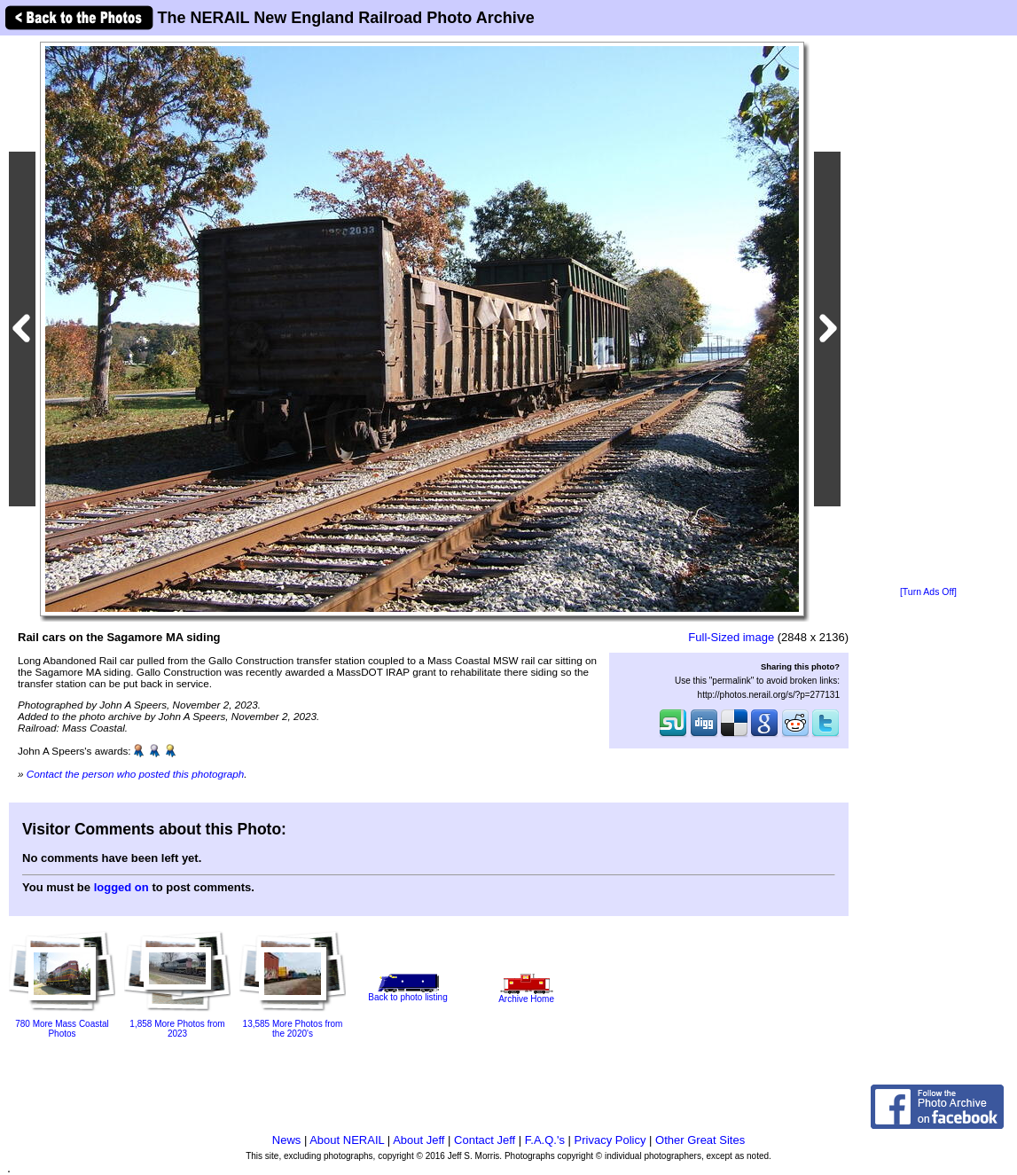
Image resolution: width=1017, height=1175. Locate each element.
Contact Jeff (484, 1140)
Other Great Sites (700, 1140)
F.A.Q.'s (545, 1140)
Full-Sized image (731, 637)
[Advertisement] (928, 312)
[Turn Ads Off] (928, 592)
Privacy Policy (610, 1140)
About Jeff (418, 1140)
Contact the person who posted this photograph (136, 773)
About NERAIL (346, 1140)
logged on (121, 887)
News (286, 1140)
